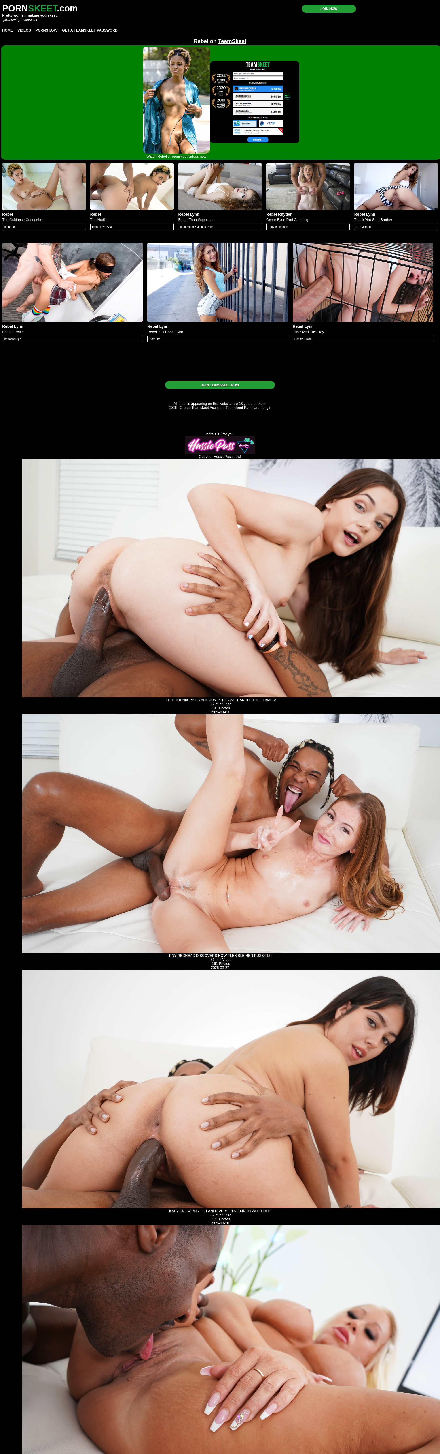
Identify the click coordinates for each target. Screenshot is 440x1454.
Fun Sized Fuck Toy (308, 332)
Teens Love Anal (102, 226)
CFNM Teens (363, 226)
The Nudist (99, 220)
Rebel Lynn (188, 214)
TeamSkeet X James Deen (197, 226)
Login (266, 408)
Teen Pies (10, 226)
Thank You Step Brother (373, 220)
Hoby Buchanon (278, 226)
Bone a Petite (13, 332)
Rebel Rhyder (279, 214)
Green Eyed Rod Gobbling (287, 220)
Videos (24, 30)
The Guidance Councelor (22, 220)
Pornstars (46, 30)
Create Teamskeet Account (201, 408)
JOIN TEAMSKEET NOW (220, 385)
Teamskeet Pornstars (242, 408)
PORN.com (40, 8)
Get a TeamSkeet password (90, 30)
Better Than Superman (196, 220)
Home (7, 30)
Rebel (7, 214)
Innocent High (12, 339)
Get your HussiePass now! (220, 457)
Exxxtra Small (302, 339)
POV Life (154, 339)
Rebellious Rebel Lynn (165, 332)
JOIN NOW (328, 9)
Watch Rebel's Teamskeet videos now (176, 156)
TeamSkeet (29, 20)
